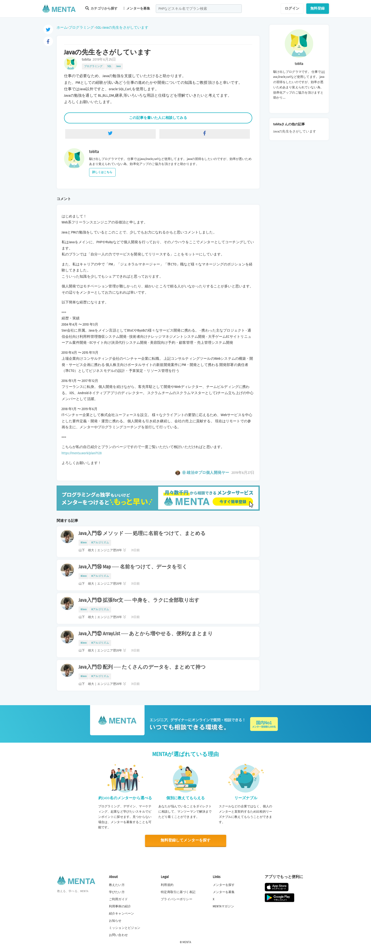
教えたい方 (117, 885)
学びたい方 (117, 892)
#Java (84, 542)
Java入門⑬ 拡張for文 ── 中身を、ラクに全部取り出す (139, 600)
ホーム (62, 27)
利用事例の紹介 (120, 906)
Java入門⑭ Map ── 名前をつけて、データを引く (133, 567)
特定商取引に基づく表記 (178, 892)
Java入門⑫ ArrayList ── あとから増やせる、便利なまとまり (146, 633)
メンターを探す (224, 885)
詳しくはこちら (102, 172)
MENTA (187, 942)
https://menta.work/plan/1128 (82, 453)
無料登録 (317, 8)
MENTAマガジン (223, 906)
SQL (98, 27)
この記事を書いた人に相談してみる (158, 118)
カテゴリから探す (101, 8)
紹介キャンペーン (121, 913)
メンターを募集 (137, 8)
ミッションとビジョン (124, 928)
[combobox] (199, 8)
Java (118, 66)
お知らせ (115, 920)
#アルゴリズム (100, 542)
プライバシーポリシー (176, 899)
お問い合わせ (118, 935)
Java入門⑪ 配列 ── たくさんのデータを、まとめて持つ (142, 667)
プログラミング (81, 27)
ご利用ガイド (118, 899)
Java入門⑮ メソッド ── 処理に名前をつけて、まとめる (142, 533)
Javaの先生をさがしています (125, 27)
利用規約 (167, 885)
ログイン (292, 8)
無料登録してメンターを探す (186, 840)
